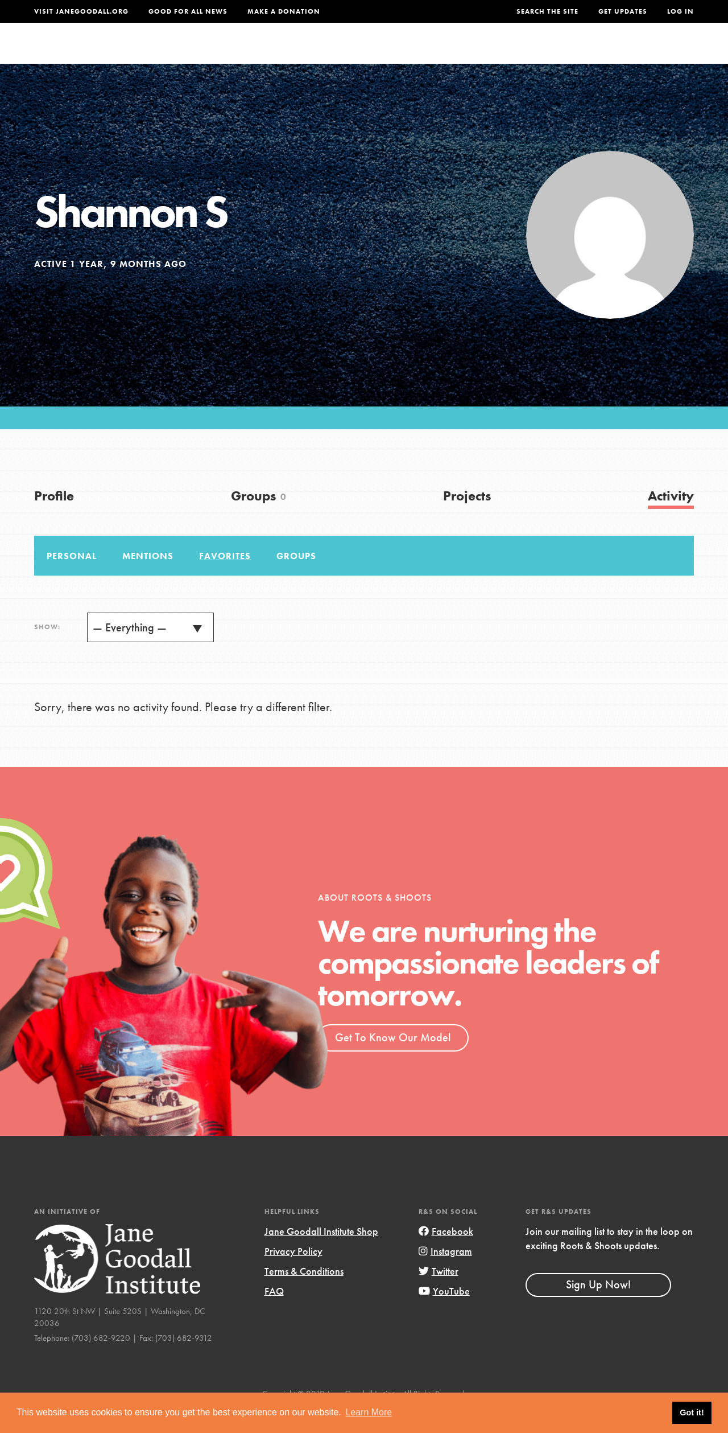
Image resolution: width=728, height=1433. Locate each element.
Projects (527, 54)
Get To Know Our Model (392, 1060)
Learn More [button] (368, 1412)
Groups (585, 54)
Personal (72, 579)
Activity (671, 518)
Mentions (147, 579)
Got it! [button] (692, 1412)
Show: (47, 649)
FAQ (274, 1313)
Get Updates (622, 11)
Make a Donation (283, 11)
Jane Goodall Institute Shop (321, 1253)
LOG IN (680, 11)
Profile (54, 518)
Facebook (446, 1253)
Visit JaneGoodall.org (81, 11)
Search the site (547, 11)
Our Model (461, 54)
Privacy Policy (293, 1273)
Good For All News (188, 11)
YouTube (444, 1313)
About (240, 54)
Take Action (657, 54)
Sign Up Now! (598, 1307)
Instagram (445, 1273)
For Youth (297, 54)
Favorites (225, 579)
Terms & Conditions (304, 1293)
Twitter (438, 1293)
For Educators (379, 54)
